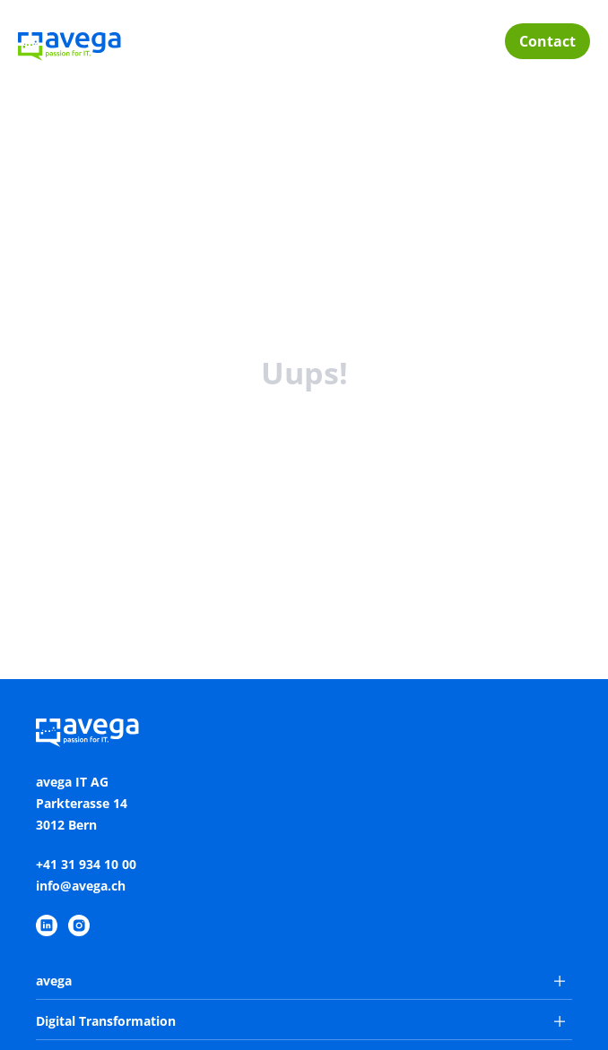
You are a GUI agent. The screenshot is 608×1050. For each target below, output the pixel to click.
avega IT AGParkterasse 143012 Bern (81, 803)
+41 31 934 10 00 (86, 864)
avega (300, 980)
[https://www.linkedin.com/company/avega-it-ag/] (46, 925)
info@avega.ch (81, 885)
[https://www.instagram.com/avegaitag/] (79, 925)
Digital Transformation (300, 1020)
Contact (547, 41)
